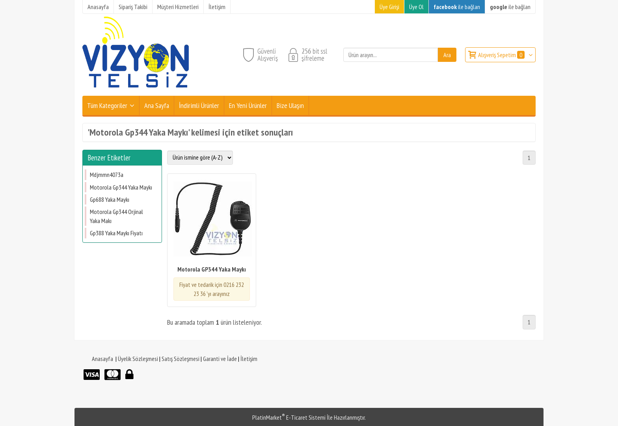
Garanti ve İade (220, 359)
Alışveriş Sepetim (502, 55)
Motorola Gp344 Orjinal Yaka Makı (116, 216)
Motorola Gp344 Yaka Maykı (121, 187)
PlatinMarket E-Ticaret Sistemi (289, 417)
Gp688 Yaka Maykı (109, 199)
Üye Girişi (389, 7)
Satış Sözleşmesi (180, 359)
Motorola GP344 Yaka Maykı (211, 269)
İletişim (248, 359)
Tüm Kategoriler (107, 105)
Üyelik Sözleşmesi (138, 359)
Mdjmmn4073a (106, 175)
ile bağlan (457, 7)
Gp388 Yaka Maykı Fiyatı (116, 233)
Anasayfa (102, 359)
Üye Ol (416, 7)
